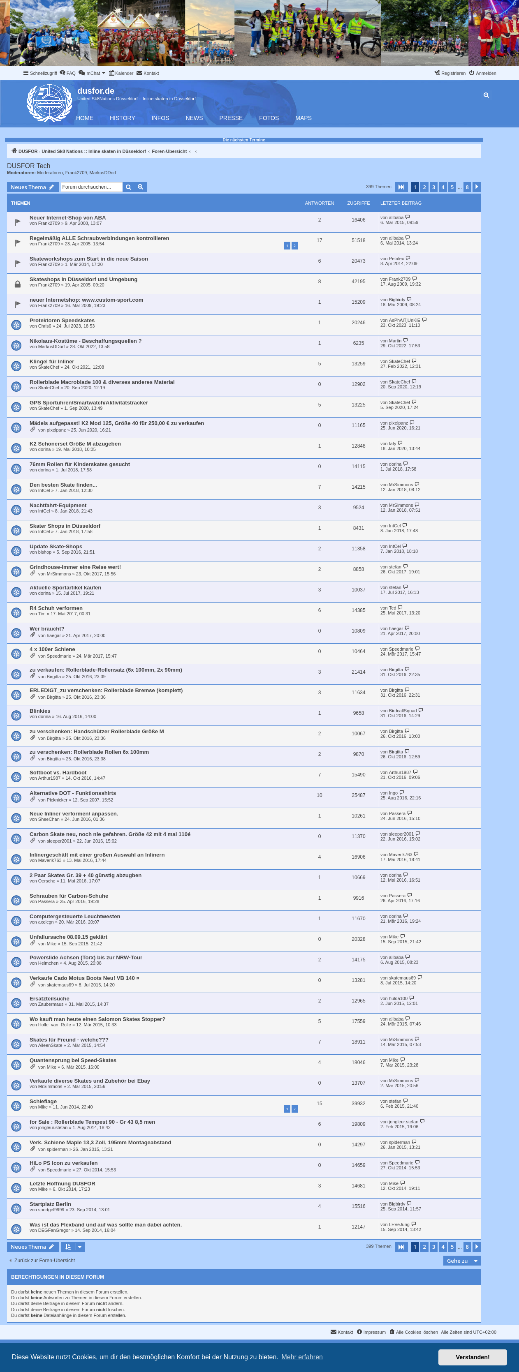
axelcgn (46, 921)
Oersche (47, 880)
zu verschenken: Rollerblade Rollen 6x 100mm (89, 752)
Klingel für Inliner (52, 361)
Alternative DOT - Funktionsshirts (73, 793)
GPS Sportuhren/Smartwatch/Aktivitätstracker (89, 403)
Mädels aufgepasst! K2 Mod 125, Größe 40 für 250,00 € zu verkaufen (117, 423)
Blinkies (40, 711)
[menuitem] (67, 73)
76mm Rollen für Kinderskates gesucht (80, 464)
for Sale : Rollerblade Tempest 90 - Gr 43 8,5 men (92, 1122)
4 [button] (442, 187)
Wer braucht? (47, 629)
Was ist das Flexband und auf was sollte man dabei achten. (106, 1225)
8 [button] (467, 187)
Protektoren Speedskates (62, 320)
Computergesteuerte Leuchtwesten (75, 916)
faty (392, 443)
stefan (395, 566)
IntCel (44, 490)
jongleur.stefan (53, 1127)
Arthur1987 (49, 778)
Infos (160, 118)
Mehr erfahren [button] (302, 1357)
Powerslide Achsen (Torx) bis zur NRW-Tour (86, 957)
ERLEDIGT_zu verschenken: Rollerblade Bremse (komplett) (106, 690)
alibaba (396, 217)
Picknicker (57, 799)
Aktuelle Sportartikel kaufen (65, 587)
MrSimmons (401, 484)
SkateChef (48, 367)
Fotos (269, 118)
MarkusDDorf (103, 172)
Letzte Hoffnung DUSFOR (62, 1183)
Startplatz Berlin (50, 1204)
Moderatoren (50, 172)
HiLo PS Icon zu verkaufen (64, 1163)
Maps (303, 118)
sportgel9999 (51, 1209)
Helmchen (48, 963)
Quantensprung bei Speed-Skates (73, 1060)
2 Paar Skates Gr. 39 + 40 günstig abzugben (85, 875)
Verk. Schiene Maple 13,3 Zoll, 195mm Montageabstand (100, 1142)
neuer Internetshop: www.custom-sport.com (86, 300)
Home (84, 118)
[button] (401, 187)
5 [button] (452, 187)
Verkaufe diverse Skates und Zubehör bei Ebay (90, 1081)
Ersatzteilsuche (50, 999)
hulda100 (398, 998)
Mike (51, 943)
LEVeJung (399, 1224)
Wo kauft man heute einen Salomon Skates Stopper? (97, 1019)
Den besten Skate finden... (63, 485)
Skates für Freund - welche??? (69, 1040)
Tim (42, 613)
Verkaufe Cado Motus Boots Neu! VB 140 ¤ (84, 978)
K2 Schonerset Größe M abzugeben (75, 444)
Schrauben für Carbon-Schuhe (69, 896)
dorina (44, 449)
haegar (54, 635)
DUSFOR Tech (29, 165)
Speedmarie (59, 656)
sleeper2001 (59, 840)
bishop (44, 552)
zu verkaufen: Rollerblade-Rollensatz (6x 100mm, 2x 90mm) (106, 670)
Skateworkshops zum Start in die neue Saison (89, 259)
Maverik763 (50, 860)
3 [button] (433, 187)
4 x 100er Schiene (52, 649)
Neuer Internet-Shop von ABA (68, 218)
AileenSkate (50, 1045)
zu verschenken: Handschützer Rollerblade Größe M (97, 731)
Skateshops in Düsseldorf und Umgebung (83, 279)
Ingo (393, 792)
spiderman (57, 1149)
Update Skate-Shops (56, 546)
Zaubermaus (51, 1004)
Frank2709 (76, 172)
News (194, 118)
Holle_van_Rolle (54, 1024)
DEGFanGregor (54, 1230)
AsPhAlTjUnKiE (404, 320)
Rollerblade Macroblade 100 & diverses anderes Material (102, 382)
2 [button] (424, 187)
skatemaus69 (60, 984)
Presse (231, 118)
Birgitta (54, 676)
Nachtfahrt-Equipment (58, 505)
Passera (397, 813)
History (122, 118)
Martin (395, 340)
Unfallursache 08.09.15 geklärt (68, 937)
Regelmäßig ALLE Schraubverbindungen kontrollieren (99, 238)
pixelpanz (56, 429)
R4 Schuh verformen (56, 608)
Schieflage (43, 1101)
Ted (392, 607)
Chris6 (44, 325)
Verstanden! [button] (473, 1357)
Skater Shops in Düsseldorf (65, 526)
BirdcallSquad (403, 710)
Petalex (396, 258)
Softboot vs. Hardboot (58, 772)
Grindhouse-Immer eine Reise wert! (75, 567)
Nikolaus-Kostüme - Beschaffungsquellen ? (86, 341)
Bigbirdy (397, 299)
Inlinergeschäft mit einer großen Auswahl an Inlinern (97, 855)
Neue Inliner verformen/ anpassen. (74, 814)
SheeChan (49, 819)
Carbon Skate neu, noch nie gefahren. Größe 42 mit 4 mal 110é (110, 834)
